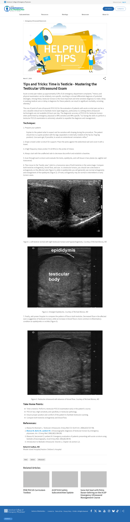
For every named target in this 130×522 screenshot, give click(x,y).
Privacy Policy (67, 511)
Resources (44, 14)
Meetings (65, 14)
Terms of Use (58, 511)
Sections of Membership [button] (38, 511)
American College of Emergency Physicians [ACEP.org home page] (14, 511)
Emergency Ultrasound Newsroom (35, 21)
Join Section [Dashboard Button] (108, 9)
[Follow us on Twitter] (95, 511)
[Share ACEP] (122, 511)
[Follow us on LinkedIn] (100, 511)
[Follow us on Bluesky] (113, 511)
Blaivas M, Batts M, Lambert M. (39, 431)
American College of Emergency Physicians (17, 2)
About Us (106, 14)
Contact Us (51, 511)
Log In (124, 2)
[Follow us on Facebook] (91, 511)
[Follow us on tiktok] (117, 511)
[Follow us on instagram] (109, 511)
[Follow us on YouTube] (104, 511)
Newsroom (85, 14)
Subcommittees (24, 14)
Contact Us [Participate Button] (120, 9)
